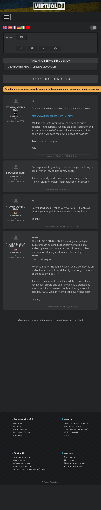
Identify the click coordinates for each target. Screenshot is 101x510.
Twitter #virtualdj (73, 466)
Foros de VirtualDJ (18, 67)
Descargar (18, 423)
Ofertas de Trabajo (21, 463)
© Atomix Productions (50, 482)
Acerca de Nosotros (22, 457)
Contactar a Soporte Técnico (77, 423)
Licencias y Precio (21, 432)
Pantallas (17, 435)
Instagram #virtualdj (74, 463)
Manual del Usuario (73, 426)
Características (20, 429)
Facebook (69, 457)
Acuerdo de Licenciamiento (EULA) (29, 469)
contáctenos (19, 460)
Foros (66, 435)
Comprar (17, 426)
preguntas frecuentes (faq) (76, 429)
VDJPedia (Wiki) (71, 432)
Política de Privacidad (23, 466)
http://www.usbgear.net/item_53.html (52, 116)
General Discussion (44, 67)
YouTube (69, 460)
